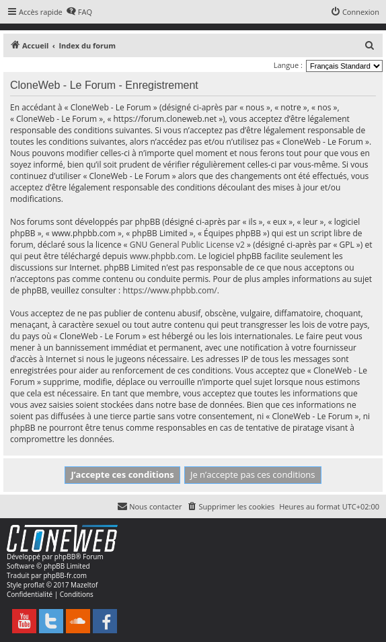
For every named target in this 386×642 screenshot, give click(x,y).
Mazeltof (84, 585)
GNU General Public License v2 (187, 244)
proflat (34, 585)
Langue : (288, 65)
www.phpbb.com (162, 256)
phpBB (64, 556)
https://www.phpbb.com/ (169, 290)
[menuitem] (79, 12)
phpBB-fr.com (65, 575)
